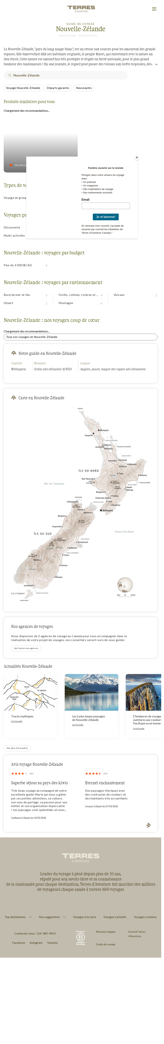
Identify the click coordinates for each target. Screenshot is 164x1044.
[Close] (137, 157)
